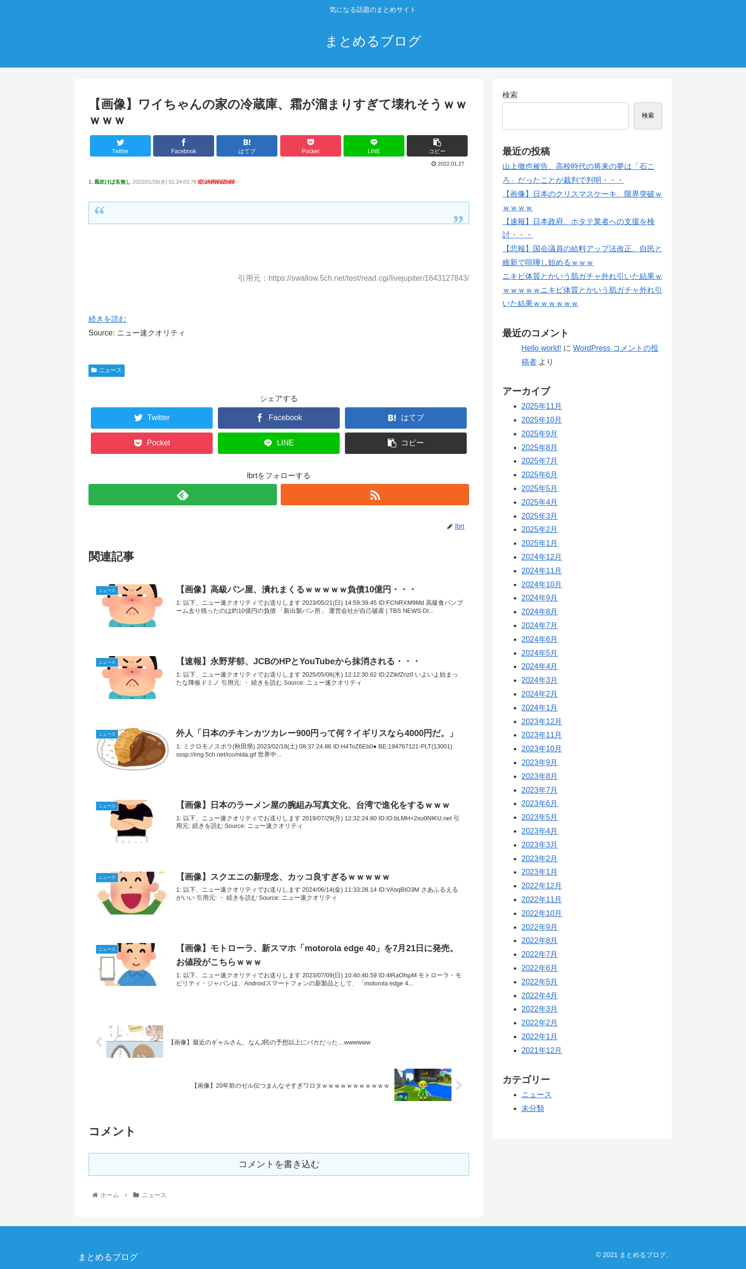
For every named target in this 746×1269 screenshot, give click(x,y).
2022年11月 (541, 899)
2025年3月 (539, 516)
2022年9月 (539, 927)
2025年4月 (539, 502)
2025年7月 (539, 461)
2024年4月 (539, 666)
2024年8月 (539, 612)
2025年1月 (539, 543)
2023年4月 (539, 831)
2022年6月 (539, 968)
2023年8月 (539, 776)
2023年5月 (539, 817)
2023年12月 (541, 722)
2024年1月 (539, 708)
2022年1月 (539, 1037)
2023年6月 (539, 803)
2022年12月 (541, 886)
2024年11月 (541, 571)
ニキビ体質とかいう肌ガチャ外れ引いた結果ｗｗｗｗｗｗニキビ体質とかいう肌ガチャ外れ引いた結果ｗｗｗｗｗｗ (582, 290)
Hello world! (541, 348)
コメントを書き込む (279, 1164)
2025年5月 (539, 488)
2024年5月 (539, 653)
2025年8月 (539, 447)
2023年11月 (541, 735)
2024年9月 (539, 598)
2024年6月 (539, 639)
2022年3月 (539, 1009)
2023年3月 (539, 845)
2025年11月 (541, 406)
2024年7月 (539, 625)
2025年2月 (539, 529)
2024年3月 (539, 680)
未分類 (532, 1108)
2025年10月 (541, 420)
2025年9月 (539, 434)
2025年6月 (539, 475)
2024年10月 (541, 584)
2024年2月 (539, 694)
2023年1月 (539, 872)
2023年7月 (539, 790)
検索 (510, 95)
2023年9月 (539, 762)
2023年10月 (541, 749)
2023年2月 (539, 859)
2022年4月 (539, 996)
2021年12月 (541, 1050)
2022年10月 (541, 913)
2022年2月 (539, 1023)
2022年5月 (539, 982)
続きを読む (107, 319)
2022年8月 (539, 940)
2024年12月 (541, 557)
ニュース (106, 370)
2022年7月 (539, 954)
